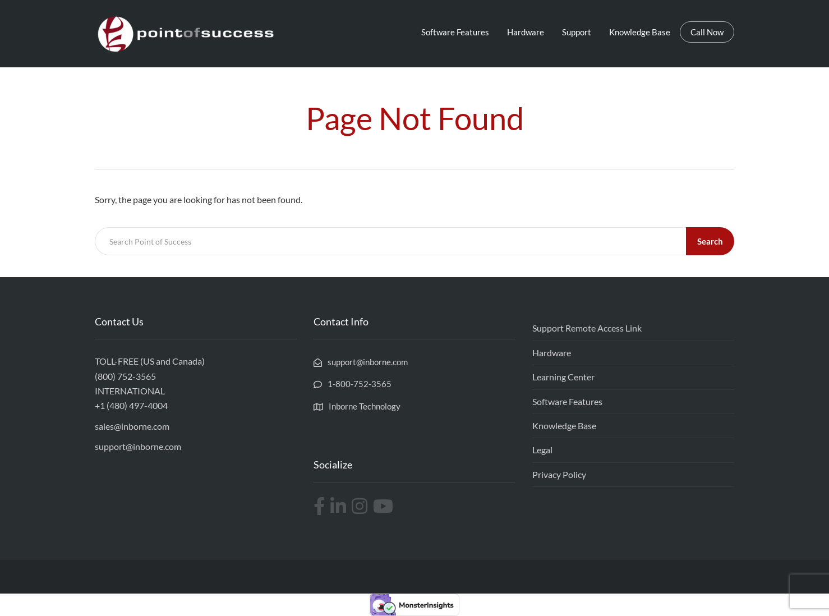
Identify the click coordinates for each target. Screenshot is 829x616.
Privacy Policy (559, 474)
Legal (542, 449)
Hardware (525, 32)
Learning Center (563, 376)
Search (710, 241)
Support (576, 32)
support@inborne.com (138, 446)
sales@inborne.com (132, 426)
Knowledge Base (639, 32)
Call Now (707, 32)
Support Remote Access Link (587, 328)
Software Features (455, 32)
